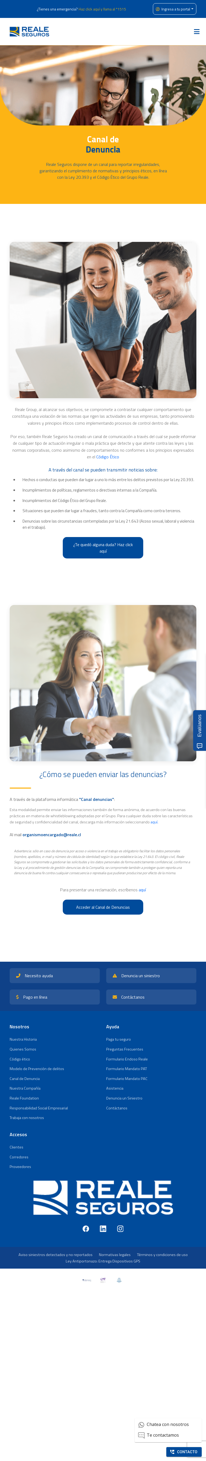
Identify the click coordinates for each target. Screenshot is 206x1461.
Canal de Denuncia (25, 1079)
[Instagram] (120, 1228)
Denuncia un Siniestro (124, 1098)
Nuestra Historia (23, 1039)
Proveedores (20, 1167)
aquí (142, 890)
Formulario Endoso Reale (127, 1059)
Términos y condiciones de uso (162, 1255)
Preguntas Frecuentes (124, 1049)
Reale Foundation (24, 1098)
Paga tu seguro (118, 1039)
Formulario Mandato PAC (127, 1079)
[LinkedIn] (103, 1228)
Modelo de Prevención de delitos (37, 1069)
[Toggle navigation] (197, 31)
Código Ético (107, 457)
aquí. (154, 822)
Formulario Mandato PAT (126, 1069)
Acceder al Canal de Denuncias (103, 907)
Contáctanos (116, 1108)
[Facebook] (85, 1228)
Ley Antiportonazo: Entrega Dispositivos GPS (103, 1261)
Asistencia (114, 1088)
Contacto (183, 1452)
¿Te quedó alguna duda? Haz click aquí (103, 547)
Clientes (16, 1147)
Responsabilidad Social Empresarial (39, 1108)
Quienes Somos (23, 1049)
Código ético (20, 1059)
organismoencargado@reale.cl (52, 834)
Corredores (19, 1157)
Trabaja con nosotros (27, 1118)
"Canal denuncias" (96, 799)
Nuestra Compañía (25, 1088)
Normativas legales (115, 1255)
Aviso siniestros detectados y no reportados (56, 1255)
